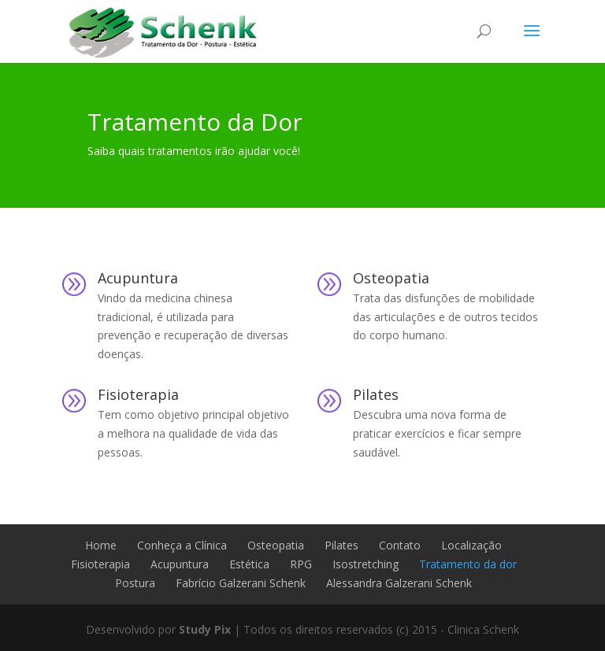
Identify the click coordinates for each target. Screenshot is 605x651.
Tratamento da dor (468, 564)
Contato (400, 545)
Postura (135, 582)
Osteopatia (391, 277)
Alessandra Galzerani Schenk (399, 582)
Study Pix (205, 629)
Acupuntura (138, 277)
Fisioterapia (138, 394)
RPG (301, 564)
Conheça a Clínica (182, 545)
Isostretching (365, 564)
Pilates (376, 394)
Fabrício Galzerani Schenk (241, 582)
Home (101, 545)
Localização (471, 545)
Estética (249, 564)
